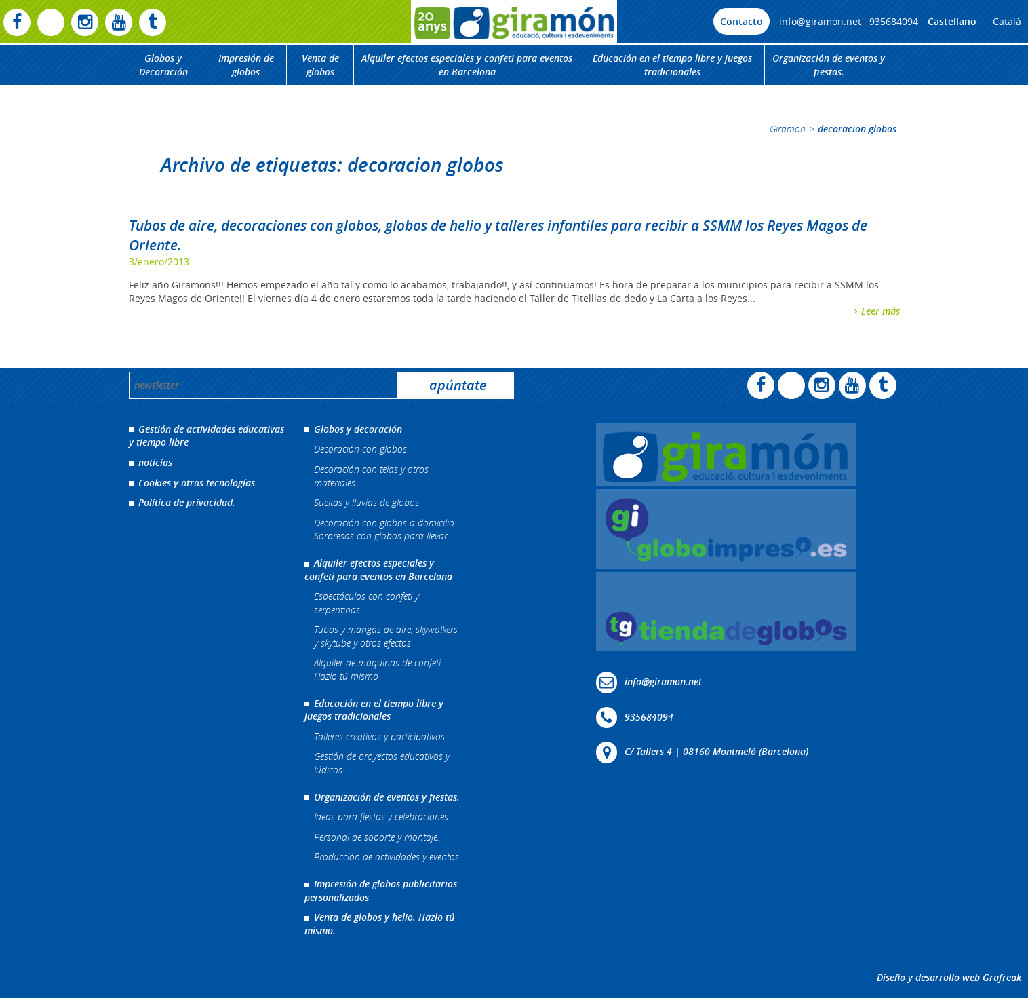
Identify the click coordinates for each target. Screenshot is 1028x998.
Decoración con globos (360, 448)
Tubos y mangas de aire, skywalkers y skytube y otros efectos (386, 636)
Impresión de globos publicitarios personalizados (380, 890)
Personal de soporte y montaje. (376, 836)
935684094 (893, 21)
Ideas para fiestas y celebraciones (381, 816)
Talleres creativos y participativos (379, 736)
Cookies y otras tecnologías (196, 482)
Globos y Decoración (163, 65)
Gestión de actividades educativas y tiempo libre (206, 436)
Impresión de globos (246, 65)
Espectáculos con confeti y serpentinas (366, 603)
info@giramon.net (820, 21)
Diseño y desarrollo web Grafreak (949, 977)
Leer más (880, 311)
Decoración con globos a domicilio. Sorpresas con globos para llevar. (385, 529)
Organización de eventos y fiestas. (828, 65)
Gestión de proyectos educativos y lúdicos (382, 763)
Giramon (788, 128)
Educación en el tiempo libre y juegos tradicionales (672, 65)
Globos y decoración (358, 429)
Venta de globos (320, 65)
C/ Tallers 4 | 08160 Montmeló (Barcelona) (716, 751)
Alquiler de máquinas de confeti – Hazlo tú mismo (381, 669)
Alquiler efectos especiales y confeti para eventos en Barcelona (466, 65)
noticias (155, 462)
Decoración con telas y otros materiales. (371, 476)
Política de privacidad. (186, 502)
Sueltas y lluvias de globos (366, 502)
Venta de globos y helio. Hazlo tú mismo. (379, 923)
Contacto (741, 21)
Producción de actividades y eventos (386, 856)
